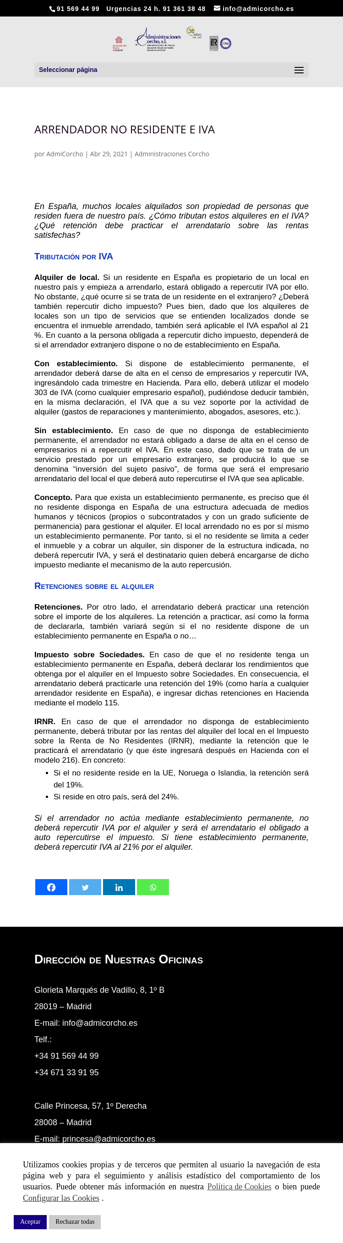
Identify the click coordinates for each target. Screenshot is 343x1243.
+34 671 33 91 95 (66, 1072)
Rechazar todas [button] (74, 1221)
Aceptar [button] (30, 1221)
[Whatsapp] (153, 887)
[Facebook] (51, 887)
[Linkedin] (119, 887)
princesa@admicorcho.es (108, 1139)
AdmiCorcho (64, 153)
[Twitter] (85, 887)
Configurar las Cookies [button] (61, 1198)
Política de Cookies (239, 1186)
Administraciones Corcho (172, 153)
